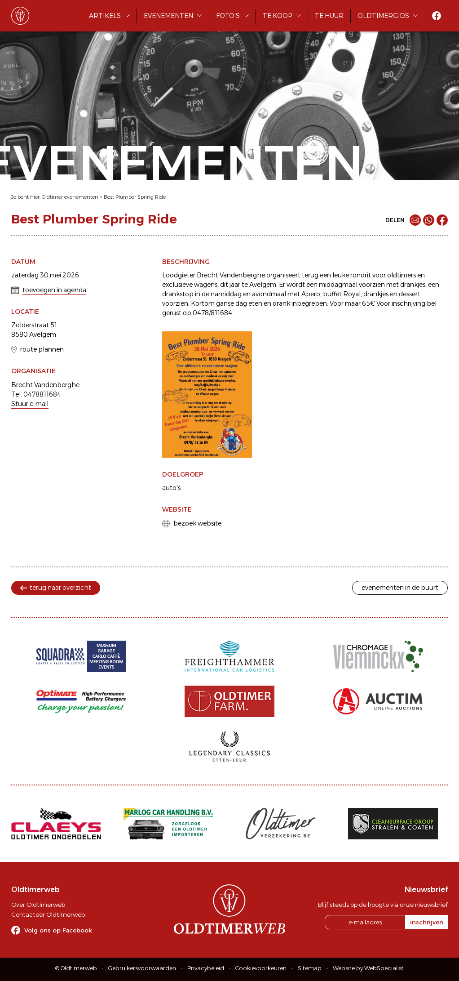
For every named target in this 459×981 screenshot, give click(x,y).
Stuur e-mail (30, 404)
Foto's (228, 16)
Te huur (329, 16)
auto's (171, 488)
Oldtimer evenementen (70, 197)
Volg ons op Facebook (58, 930)
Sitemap (310, 968)
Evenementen (168, 16)
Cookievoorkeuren (261, 968)
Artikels (105, 16)
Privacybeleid (205, 968)
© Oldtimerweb (76, 968)
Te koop (277, 16)
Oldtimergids (383, 16)
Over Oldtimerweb (38, 904)
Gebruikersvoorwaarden (142, 968)
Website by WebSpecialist (368, 968)
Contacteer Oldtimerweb (48, 914)
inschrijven (426, 922)
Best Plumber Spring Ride (135, 197)
